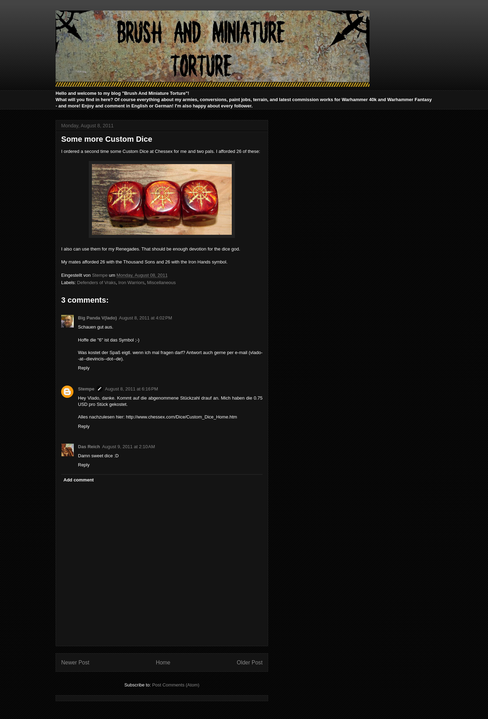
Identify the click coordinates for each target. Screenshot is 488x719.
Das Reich (89, 446)
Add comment (79, 479)
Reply (83, 368)
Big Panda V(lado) (97, 317)
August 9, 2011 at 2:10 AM (128, 446)
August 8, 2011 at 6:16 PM (131, 389)
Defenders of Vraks (96, 282)
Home (163, 662)
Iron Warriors (132, 282)
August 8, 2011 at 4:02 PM (145, 317)
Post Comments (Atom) (175, 685)
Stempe (86, 389)
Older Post (250, 662)
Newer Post (75, 662)
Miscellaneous (161, 282)
